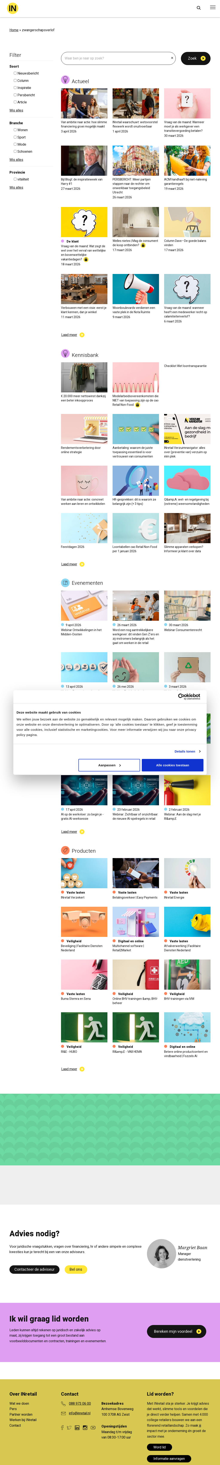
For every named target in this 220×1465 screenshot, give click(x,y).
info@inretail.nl (79, 1413)
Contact (15, 1425)
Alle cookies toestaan (172, 765)
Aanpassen (109, 765)
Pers (13, 1409)
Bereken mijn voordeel (173, 1331)
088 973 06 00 (80, 1403)
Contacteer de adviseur (34, 1269)
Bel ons (76, 1269)
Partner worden (20, 1414)
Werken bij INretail (23, 1420)
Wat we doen (19, 1403)
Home (13, 30)
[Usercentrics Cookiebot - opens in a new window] (184, 697)
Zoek (192, 58)
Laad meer (69, 334)
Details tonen (185, 751)
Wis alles (16, 110)
